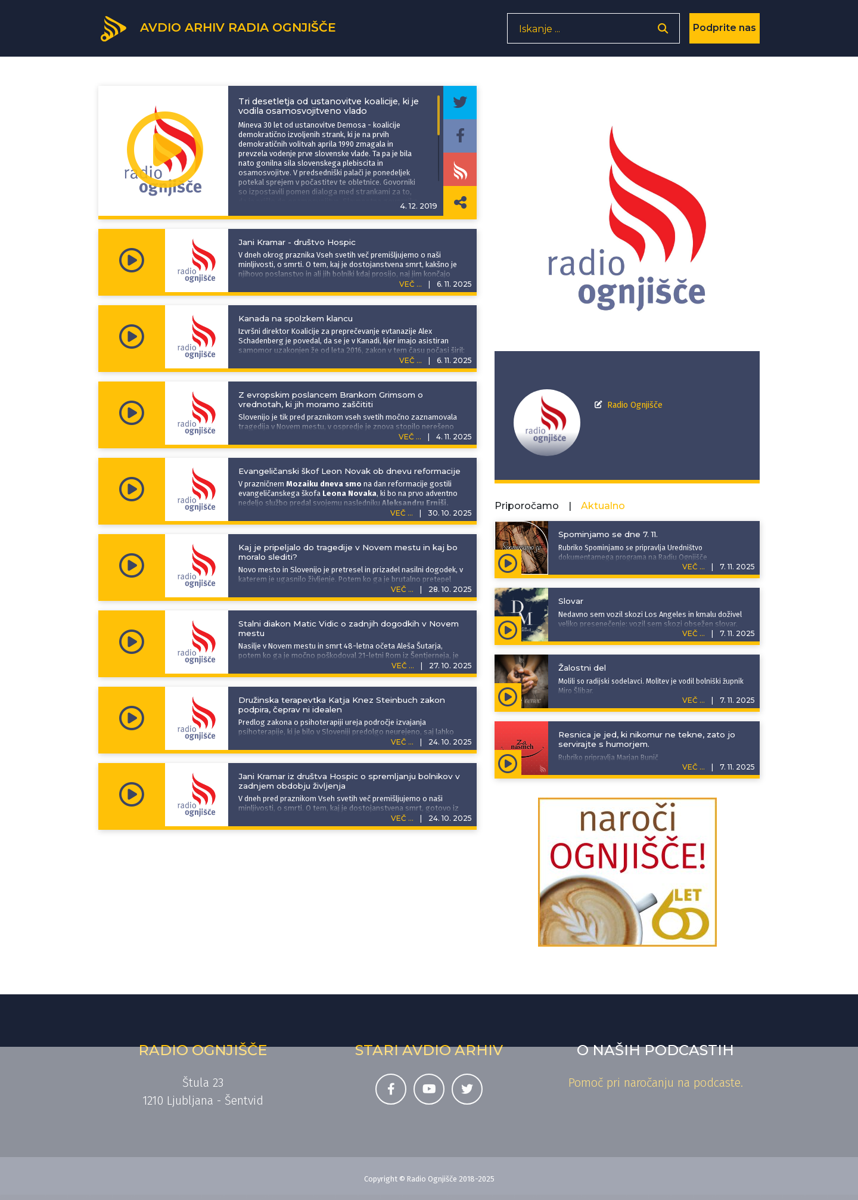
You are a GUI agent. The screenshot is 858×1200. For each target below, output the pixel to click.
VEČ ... (410, 284)
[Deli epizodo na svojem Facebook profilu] (460, 136)
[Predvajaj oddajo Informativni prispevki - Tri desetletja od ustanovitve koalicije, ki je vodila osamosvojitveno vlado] (165, 151)
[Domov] (227, 31)
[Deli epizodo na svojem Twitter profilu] (460, 102)
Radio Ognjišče (635, 405)
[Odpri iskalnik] (662, 33)
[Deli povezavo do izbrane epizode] (460, 202)
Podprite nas (724, 32)
